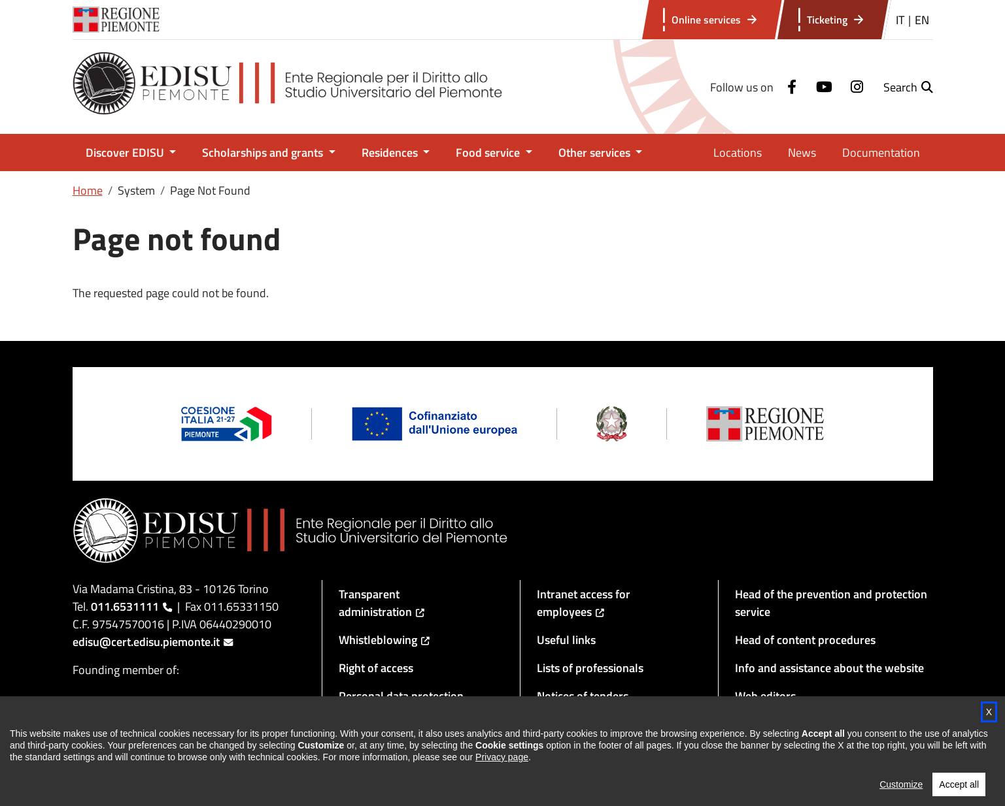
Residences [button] (391, 152)
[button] (908, 87)
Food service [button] (489, 152)
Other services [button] (595, 152)
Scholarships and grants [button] (264, 152)
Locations (737, 152)
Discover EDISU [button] (126, 152)
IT (900, 20)
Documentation (881, 152)
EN (922, 20)
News (802, 152)
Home (88, 190)
